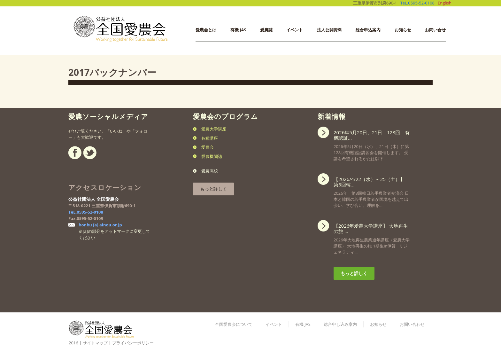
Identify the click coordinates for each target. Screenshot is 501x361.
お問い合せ (435, 30)
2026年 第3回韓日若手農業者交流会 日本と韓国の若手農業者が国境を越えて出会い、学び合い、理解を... (372, 190)
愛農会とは (206, 30)
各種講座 (209, 138)
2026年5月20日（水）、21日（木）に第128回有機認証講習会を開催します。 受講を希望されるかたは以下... (372, 143)
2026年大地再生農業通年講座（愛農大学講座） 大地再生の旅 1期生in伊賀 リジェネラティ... (372, 237)
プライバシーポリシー (133, 343)
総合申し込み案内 (340, 324)
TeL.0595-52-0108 (417, 3)
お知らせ (403, 30)
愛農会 (207, 147)
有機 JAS (238, 30)
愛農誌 (266, 30)
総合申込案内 (368, 30)
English (444, 3)
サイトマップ (95, 343)
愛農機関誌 (211, 156)
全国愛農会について (233, 324)
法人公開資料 (329, 30)
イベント (294, 30)
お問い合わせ (412, 324)
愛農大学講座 (213, 129)
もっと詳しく (213, 189)
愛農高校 (209, 171)
